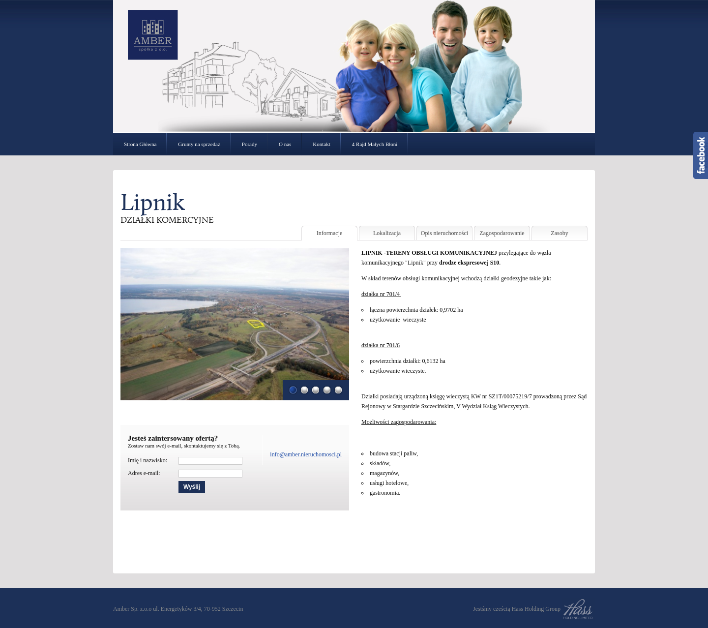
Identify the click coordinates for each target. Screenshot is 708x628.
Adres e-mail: (144, 473)
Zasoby (559, 233)
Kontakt (321, 144)
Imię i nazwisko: (147, 460)
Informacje (330, 233)
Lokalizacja (387, 233)
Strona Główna (140, 144)
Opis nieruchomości (444, 233)
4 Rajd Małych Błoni (375, 144)
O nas (285, 144)
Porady (249, 144)
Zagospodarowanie (501, 233)
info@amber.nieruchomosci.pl (306, 454)
